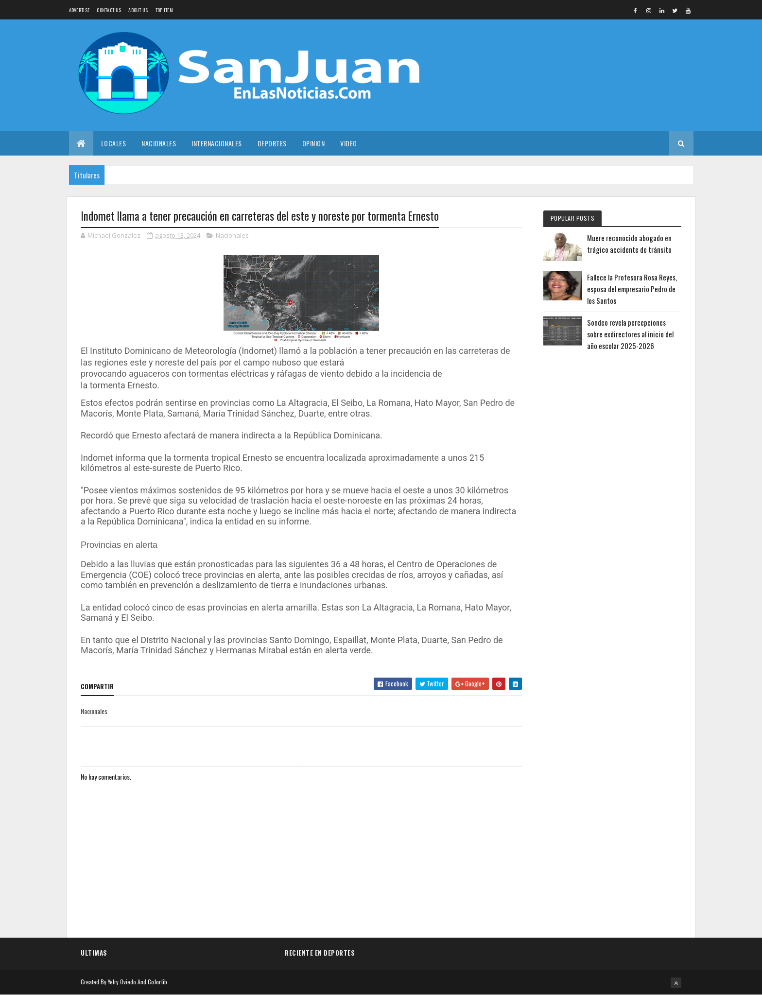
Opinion (313, 143)
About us (138, 10)
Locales (113, 143)
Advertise (79, 10)
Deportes (272, 143)
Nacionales (158, 143)
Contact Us (109, 10)
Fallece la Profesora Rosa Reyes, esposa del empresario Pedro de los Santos (632, 289)
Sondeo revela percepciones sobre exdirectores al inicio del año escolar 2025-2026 (630, 334)
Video (348, 143)
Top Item (164, 10)
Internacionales (216, 143)
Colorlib (157, 982)
